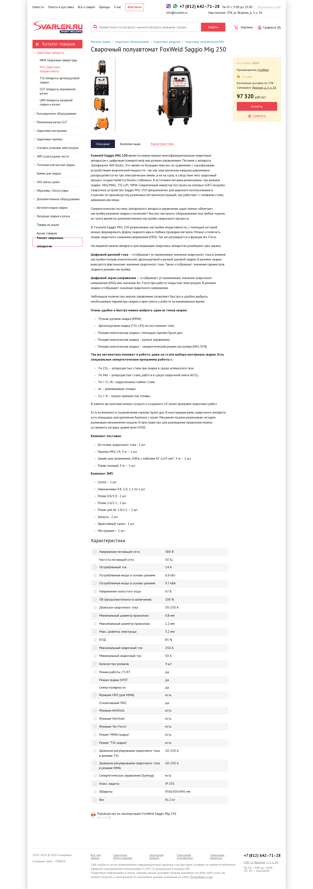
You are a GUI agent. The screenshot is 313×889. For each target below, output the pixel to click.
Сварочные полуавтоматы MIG (204, 42)
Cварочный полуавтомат (185, 856)
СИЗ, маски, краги (47, 182)
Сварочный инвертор (217, 856)
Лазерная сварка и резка (52, 216)
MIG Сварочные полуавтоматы (50, 69)
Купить (257, 106)
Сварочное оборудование (132, 42)
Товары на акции (48, 225)
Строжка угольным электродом (56, 148)
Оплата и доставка (61, 7)
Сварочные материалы (50, 131)
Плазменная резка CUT (50, 122)
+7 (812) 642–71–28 (262, 855)
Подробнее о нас (201, 877)
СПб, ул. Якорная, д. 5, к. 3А (261, 862)
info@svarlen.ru (177, 13)
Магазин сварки (101, 42)
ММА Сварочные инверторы (58, 60)
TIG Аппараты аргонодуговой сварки (59, 80)
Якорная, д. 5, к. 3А (264, 87)
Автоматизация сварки (51, 208)
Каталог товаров (55, 44)
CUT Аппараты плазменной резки (57, 91)
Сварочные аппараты (48, 53)
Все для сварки (96, 856)
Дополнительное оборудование (57, 199)
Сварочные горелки (48, 139)
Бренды (104, 7)
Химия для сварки (49, 173)
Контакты (135, 7)
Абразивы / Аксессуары (51, 190)
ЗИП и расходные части (51, 156)
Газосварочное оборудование (55, 114)
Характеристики (162, 144)
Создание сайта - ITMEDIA (49, 861)
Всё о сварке (86, 7)
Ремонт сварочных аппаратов (50, 242)
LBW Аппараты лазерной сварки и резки (56, 102)
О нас (117, 7)
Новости (38, 7)
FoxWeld (263, 70)
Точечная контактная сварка (54, 165)
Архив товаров (47, 233)
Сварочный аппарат (156, 856)
